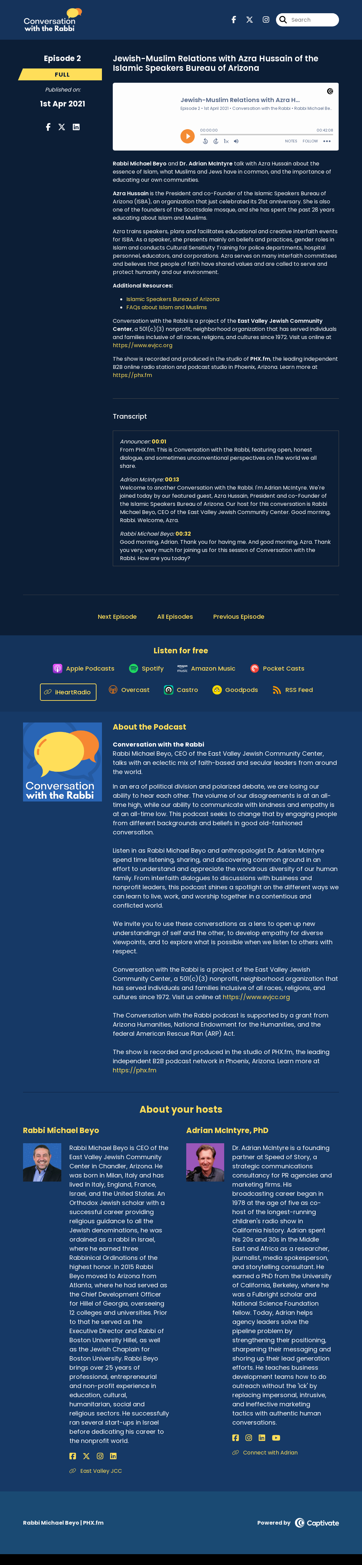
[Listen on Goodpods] (236, 702)
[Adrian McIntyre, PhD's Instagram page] (243, 1449)
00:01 (159, 446)
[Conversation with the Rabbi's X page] (245, 22)
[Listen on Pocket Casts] (282, 678)
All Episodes (175, 621)
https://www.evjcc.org (142, 350)
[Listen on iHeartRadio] (61, 702)
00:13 (172, 484)
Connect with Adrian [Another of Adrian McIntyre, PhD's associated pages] (265, 1463)
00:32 (183, 538)
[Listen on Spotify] (143, 678)
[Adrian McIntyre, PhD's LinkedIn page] (251, 1449)
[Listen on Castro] (178, 702)
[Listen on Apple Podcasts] (77, 678)
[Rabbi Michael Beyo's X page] (81, 1467)
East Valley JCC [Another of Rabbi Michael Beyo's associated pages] (95, 1482)
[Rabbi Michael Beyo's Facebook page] (72, 1467)
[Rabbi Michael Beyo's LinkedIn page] (97, 1467)
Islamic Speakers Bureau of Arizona (172, 304)
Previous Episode (238, 621)
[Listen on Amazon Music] (207, 678)
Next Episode (117, 621)
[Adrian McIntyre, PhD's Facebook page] (235, 1449)
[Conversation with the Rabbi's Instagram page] (262, 22)
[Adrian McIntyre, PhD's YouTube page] (260, 1449)
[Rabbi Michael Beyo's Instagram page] (89, 1467)
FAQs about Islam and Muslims (166, 312)
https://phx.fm (132, 380)
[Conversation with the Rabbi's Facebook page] (234, 22)
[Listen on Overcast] (122, 702)
